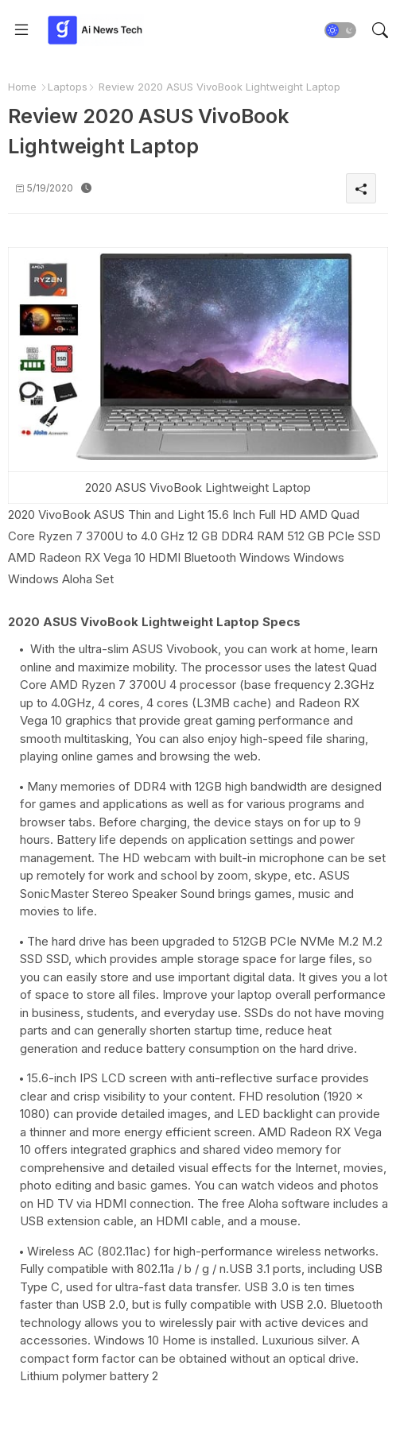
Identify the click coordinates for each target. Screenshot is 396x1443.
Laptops (67, 86)
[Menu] (21, 30)
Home (22, 86)
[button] (340, 30)
